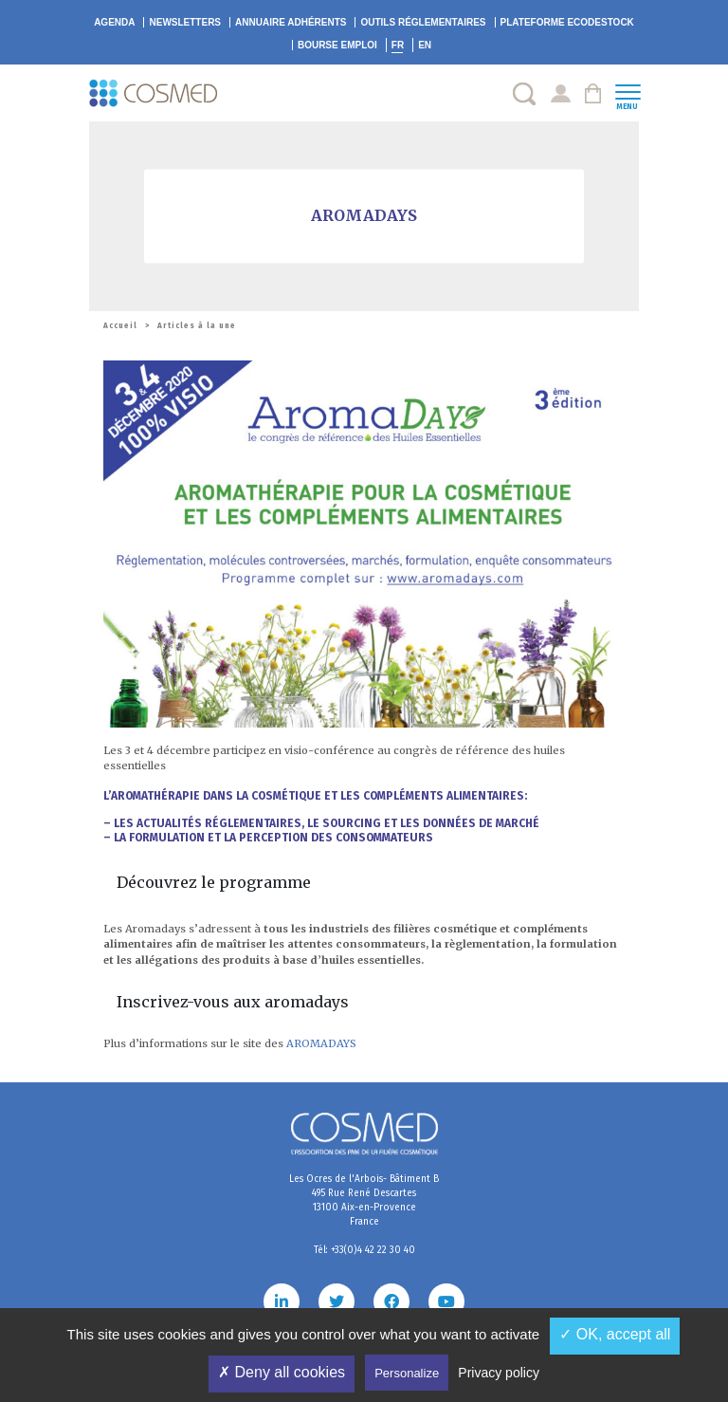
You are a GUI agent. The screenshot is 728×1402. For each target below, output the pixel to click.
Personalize (406, 1373)
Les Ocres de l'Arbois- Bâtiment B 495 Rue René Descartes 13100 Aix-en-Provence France (364, 1200)
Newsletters (185, 22)
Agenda (114, 22)
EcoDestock (567, 22)
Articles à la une (196, 326)
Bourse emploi (337, 45)
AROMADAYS (321, 1043)
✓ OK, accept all (614, 1334)
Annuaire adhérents (290, 22)
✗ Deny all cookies (281, 1372)
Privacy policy (498, 1372)
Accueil (120, 326)
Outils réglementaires (422, 22)
